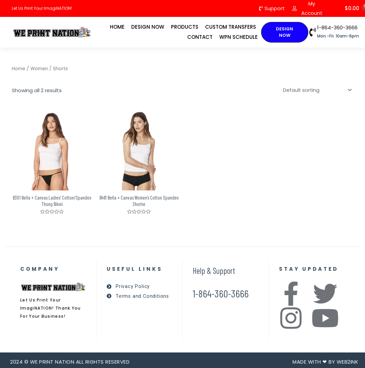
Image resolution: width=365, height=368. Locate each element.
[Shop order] (315, 90)
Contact (200, 37)
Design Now (147, 26)
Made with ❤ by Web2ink (325, 362)
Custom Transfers (230, 26)
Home (117, 26)
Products (184, 26)
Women (39, 68)
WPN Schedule (238, 37)
